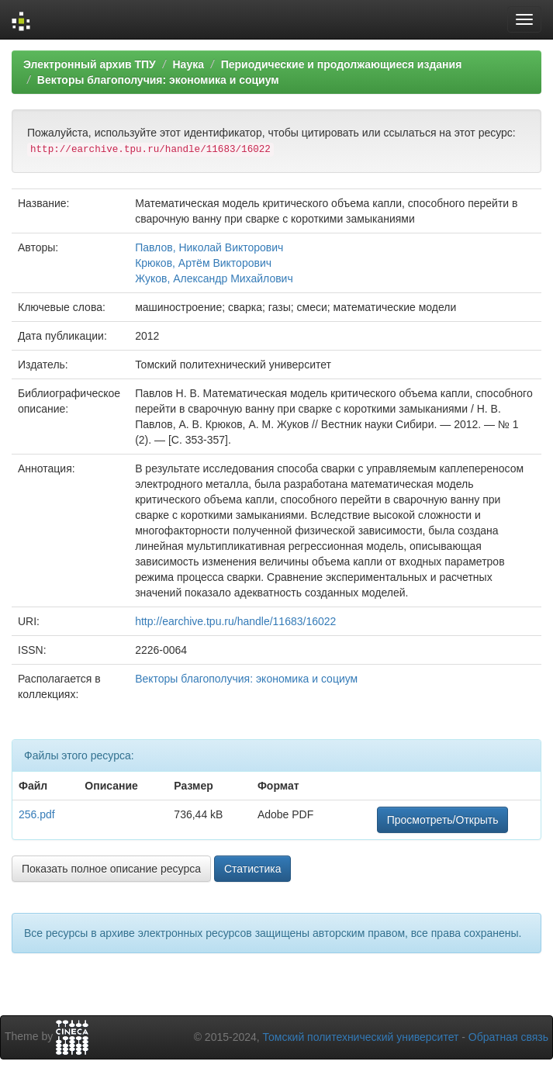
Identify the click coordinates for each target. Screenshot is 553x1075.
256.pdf (37, 814)
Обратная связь (508, 1037)
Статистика (253, 868)
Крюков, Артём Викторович (203, 263)
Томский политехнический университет (361, 1037)
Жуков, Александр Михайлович (214, 278)
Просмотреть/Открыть (443, 820)
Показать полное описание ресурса (111, 868)
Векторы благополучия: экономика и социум (158, 80)
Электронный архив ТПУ (89, 64)
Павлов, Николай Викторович (209, 247)
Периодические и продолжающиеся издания (341, 64)
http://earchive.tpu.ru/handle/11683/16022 (235, 621)
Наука (187, 64)
